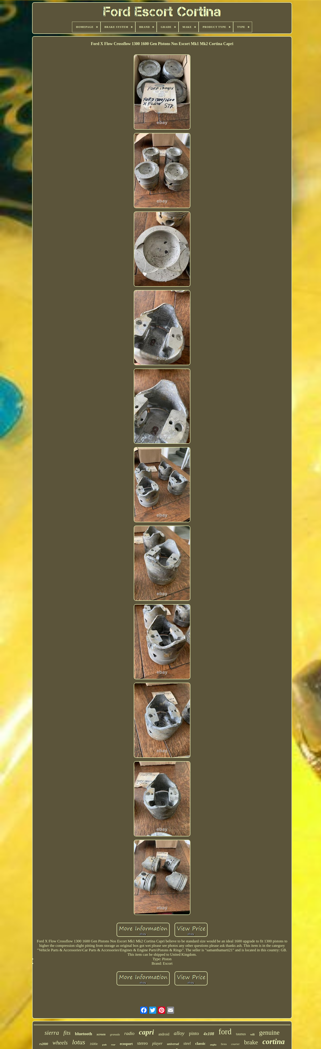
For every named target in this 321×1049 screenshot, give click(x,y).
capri (146, 1032)
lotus (78, 1042)
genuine (269, 1032)
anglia (213, 1044)
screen (101, 1034)
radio (129, 1033)
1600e (94, 1044)
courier (235, 1044)
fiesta (224, 1044)
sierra (52, 1032)
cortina (273, 1041)
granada (115, 1034)
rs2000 (43, 1044)
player (157, 1043)
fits (67, 1033)
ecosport (126, 1044)
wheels (60, 1043)
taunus (241, 1034)
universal (173, 1044)
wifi (252, 1034)
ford (224, 1031)
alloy (179, 1033)
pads (104, 1044)
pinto (194, 1033)
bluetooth (83, 1033)
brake (251, 1042)
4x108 (209, 1033)
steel (187, 1043)
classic (200, 1043)
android (163, 1034)
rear (113, 1044)
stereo (142, 1043)
